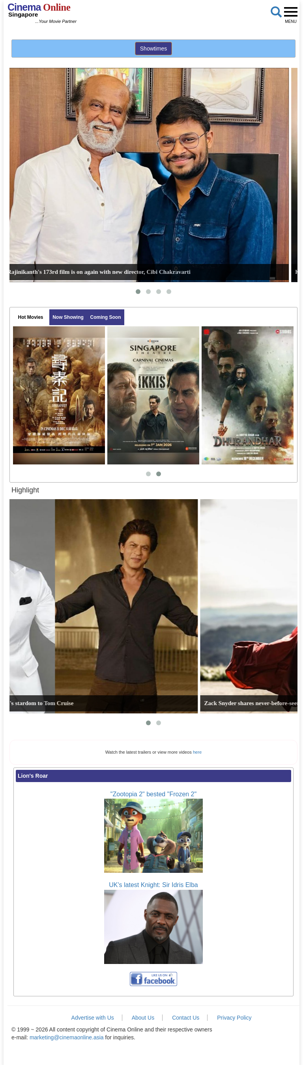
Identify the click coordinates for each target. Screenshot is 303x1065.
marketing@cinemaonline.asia (67, 1037)
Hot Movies (30, 317)
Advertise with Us (92, 1017)
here (197, 752)
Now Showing (68, 317)
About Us (143, 1017)
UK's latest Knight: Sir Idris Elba (153, 885)
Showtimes (153, 48)
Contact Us (185, 1017)
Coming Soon (105, 317)
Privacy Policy (234, 1017)
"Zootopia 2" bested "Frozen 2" (153, 794)
